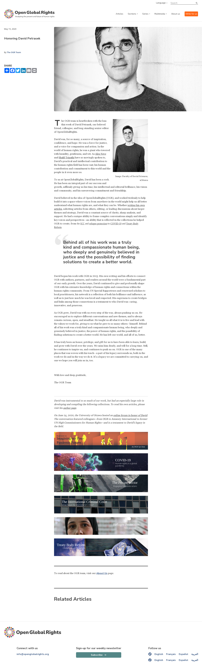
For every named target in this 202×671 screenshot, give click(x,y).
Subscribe (97, 655)
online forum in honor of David (130, 415)
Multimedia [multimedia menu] (160, 13)
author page (69, 408)
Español (183, 654)
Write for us (191, 13)
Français (171, 654)
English (159, 654)
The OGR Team (14, 52)
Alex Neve (100, 153)
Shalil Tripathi (66, 157)
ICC (82, 223)
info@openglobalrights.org (33, 654)
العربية (194, 654)
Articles (119, 13)
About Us (101, 573)
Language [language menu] (161, 3)
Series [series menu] (145, 13)
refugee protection (98, 223)
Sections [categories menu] (132, 13)
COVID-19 (115, 223)
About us (175, 13)
